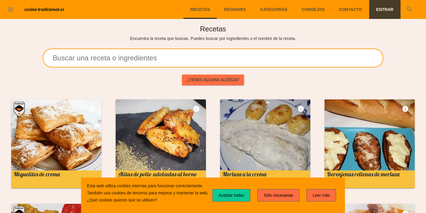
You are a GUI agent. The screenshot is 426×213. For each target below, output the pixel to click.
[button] (11, 9)
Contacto (350, 9)
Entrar (384, 9)
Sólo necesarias (278, 195)
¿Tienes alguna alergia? (213, 80)
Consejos (313, 9)
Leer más (321, 195)
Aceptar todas (231, 195)
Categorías (273, 9)
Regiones (235, 9)
